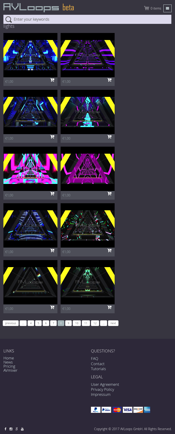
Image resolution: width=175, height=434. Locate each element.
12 (95, 323)
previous (10, 323)
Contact (98, 367)
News (8, 362)
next (113, 323)
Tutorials (98, 372)
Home (8, 358)
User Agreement (105, 384)
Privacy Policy (102, 389)
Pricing (9, 366)
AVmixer (10, 370)
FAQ (94, 362)
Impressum (101, 394)
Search (8, 19)
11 (86, 323)
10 (76, 323)
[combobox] (87, 19)
